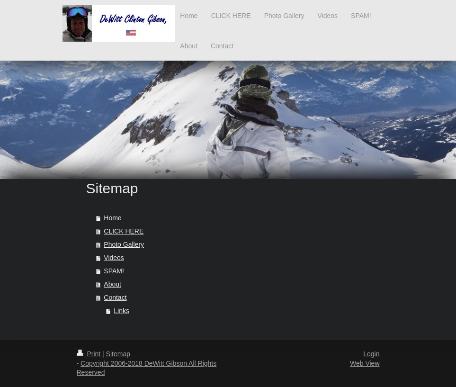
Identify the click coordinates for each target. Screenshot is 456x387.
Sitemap (118, 354)
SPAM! (114, 271)
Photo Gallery (124, 244)
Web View (365, 363)
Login (371, 354)
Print (90, 354)
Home (112, 218)
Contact (115, 297)
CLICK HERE (123, 231)
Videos (114, 257)
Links (121, 311)
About (112, 284)
